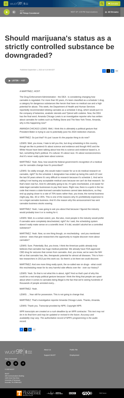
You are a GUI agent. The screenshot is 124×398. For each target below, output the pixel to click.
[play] (7, 12)
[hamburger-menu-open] (6, 3)
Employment (74, 355)
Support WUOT (50, 355)
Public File (74, 350)
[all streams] (111, 12)
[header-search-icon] (102, 3)
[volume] (14, 12)
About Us (47, 350)
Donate (114, 3)
